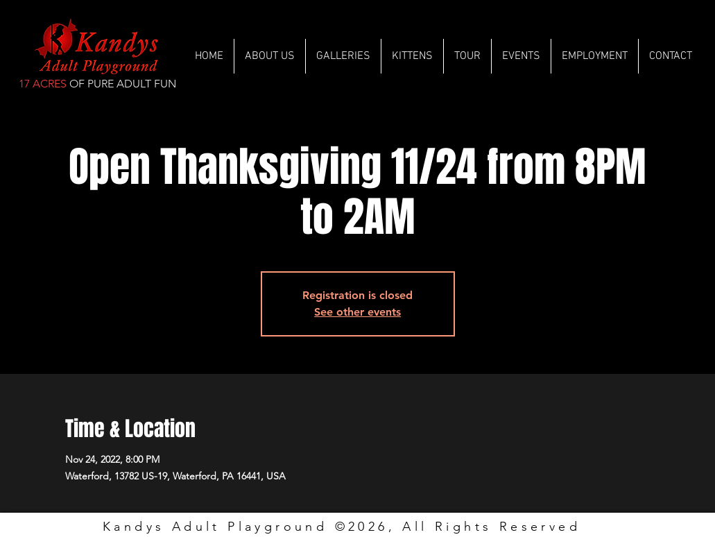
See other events (357, 311)
